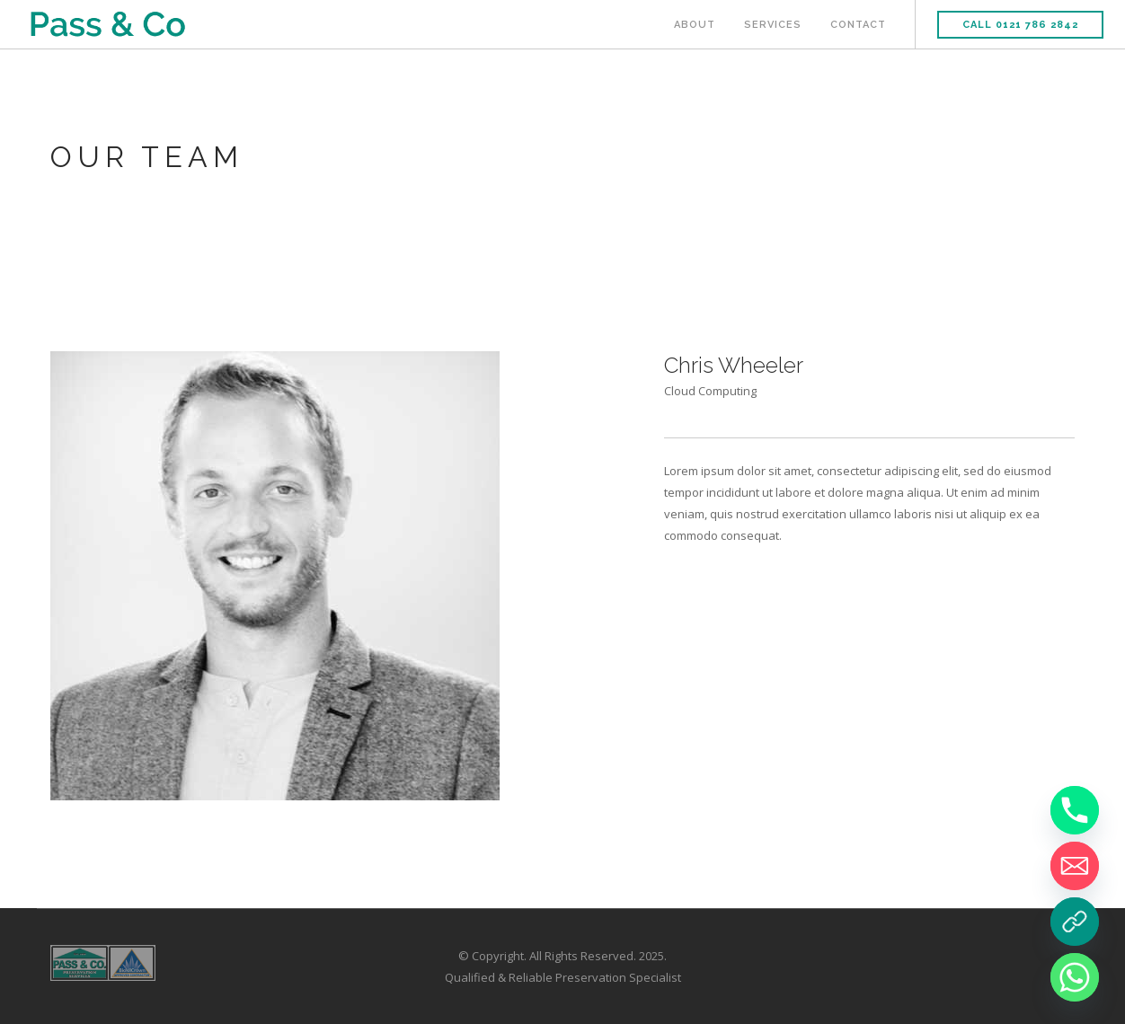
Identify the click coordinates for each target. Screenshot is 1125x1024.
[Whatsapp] (1074, 977)
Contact (858, 25)
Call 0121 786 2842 (1020, 25)
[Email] (1074, 866)
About (694, 25)
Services (773, 25)
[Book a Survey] (1074, 921)
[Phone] (1074, 810)
